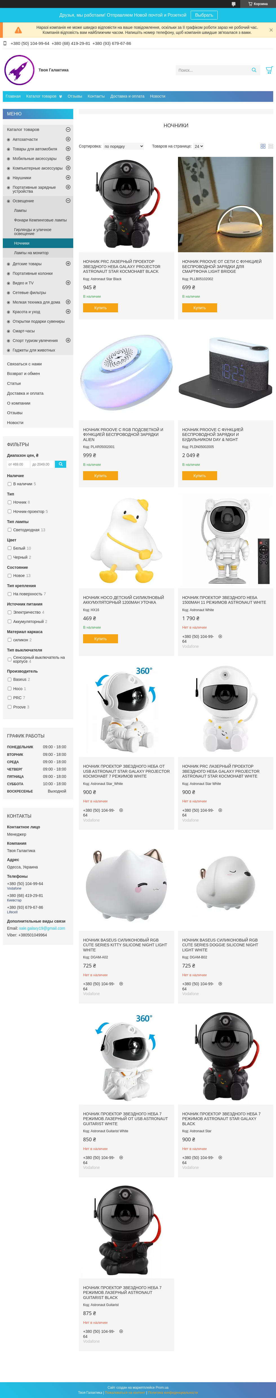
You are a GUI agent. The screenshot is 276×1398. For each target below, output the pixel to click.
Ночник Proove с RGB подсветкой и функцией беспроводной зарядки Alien (123, 434)
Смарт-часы (24, 331)
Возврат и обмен (23, 373)
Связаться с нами (24, 363)
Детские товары (27, 264)
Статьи (14, 383)
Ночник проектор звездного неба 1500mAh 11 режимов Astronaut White (224, 600)
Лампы (20, 210)
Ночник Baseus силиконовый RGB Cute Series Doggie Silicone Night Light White (220, 945)
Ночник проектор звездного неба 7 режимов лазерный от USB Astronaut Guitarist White (125, 1119)
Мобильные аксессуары (35, 158)
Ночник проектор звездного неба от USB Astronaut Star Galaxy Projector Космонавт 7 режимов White (126, 771)
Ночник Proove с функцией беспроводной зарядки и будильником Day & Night (212, 434)
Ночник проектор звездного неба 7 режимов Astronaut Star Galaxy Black (221, 1119)
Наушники (22, 177)
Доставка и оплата (127, 96)
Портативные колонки (33, 273)
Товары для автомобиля (35, 149)
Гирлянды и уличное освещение (33, 231)
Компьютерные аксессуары (38, 168)
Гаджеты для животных (34, 350)
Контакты (96, 96)
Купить (100, 308)
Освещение (23, 201)
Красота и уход (26, 312)
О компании (18, 403)
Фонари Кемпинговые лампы (40, 220)
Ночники (21, 243)
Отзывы (75, 96)
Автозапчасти (25, 139)
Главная (13, 96)
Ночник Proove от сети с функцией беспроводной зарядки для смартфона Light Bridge (222, 266)
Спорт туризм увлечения (35, 340)
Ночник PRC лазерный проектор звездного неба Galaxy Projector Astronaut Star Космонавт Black (122, 266)
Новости (157, 96)
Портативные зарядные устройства (34, 189)
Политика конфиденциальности (173, 1393)
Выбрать (204, 15)
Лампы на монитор (31, 253)
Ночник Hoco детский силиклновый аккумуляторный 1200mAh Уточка (123, 600)
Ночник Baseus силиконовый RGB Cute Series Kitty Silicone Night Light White (125, 945)
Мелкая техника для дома (36, 302)
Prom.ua (162, 1388)
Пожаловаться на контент (125, 1393)
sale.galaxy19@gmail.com (42, 928)
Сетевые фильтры (29, 292)
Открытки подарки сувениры (39, 321)
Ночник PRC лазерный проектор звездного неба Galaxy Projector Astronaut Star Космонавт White (221, 771)
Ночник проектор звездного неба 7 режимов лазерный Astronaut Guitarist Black (122, 1292)
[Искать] (254, 70)
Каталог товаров (41, 96)
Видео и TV (23, 283)
